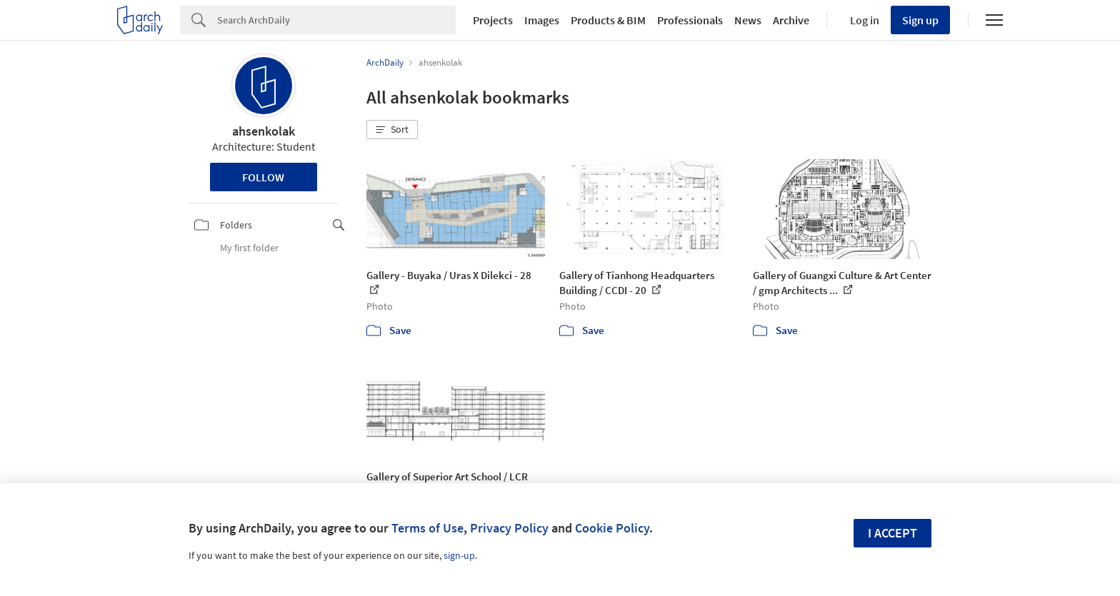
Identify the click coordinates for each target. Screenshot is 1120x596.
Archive (791, 20)
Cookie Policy (612, 528)
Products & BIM (608, 20)
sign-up (459, 555)
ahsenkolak (263, 131)
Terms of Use (427, 528)
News (747, 20)
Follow (263, 177)
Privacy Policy (509, 528)
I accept (892, 533)
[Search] (336, 20)
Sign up (920, 20)
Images (541, 20)
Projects (493, 20)
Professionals (690, 20)
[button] (392, 130)
